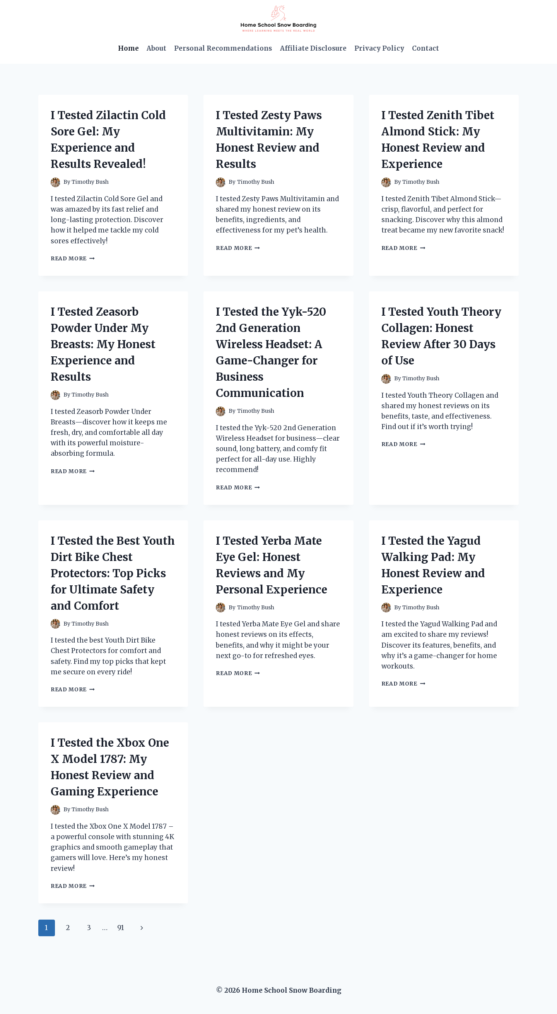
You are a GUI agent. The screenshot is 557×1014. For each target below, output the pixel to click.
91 (120, 927)
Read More (73, 258)
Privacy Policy (379, 48)
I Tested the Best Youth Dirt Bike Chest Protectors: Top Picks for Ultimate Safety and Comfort (113, 573)
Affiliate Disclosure (313, 48)
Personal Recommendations (223, 48)
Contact (425, 48)
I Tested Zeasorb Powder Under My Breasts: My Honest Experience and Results (103, 344)
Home (128, 48)
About (156, 48)
